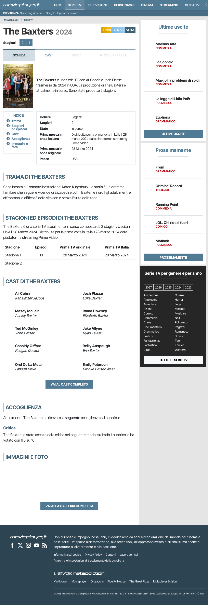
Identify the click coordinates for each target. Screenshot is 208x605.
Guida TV (192, 5)
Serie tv (28, 19)
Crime (147, 322)
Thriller (179, 345)
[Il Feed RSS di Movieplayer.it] (45, 545)
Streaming (169, 5)
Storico (179, 336)
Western (180, 349)
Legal (178, 304)
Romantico (181, 331)
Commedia (150, 318)
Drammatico (151, 331)
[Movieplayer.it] (21, 5)
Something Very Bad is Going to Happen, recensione (49, 13)
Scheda (19, 55)
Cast (49, 55)
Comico (148, 313)
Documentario (153, 327)
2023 (188, 287)
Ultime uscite (173, 134)
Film (57, 5)
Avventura (150, 304)
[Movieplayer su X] (20, 545)
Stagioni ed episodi (19, 127)
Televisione (98, 5)
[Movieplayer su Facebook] (12, 545)
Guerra (179, 295)
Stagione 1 (13, 255)
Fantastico (150, 345)
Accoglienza (21, 139)
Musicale (180, 313)
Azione (148, 308)
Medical (180, 308)
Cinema (147, 5)
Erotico (148, 336)
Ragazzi (77, 117)
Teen (178, 340)
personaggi (124, 5)
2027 (148, 287)
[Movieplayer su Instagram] (28, 545)
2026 (158, 287)
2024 (178, 287)
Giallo (147, 349)
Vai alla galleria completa (69, 506)
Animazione (151, 295)
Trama (16, 121)
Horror (179, 299)
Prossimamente (173, 257)
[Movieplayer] (28, 537)
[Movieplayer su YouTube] (36, 545)
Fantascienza (152, 340)
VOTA (130, 30)
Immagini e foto (20, 145)
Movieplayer (11, 19)
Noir (177, 318)
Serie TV (74, 5)
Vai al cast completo (69, 384)
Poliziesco (181, 322)
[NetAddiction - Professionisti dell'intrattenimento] (89, 573)
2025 (168, 287)
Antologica (150, 299)
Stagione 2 (13, 263)
